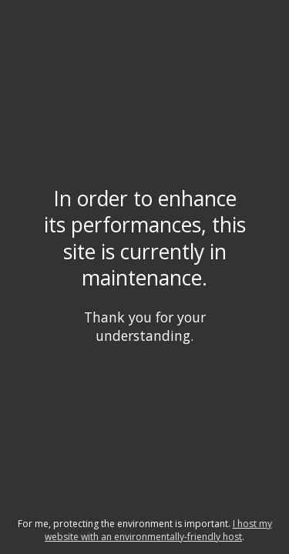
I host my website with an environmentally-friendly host (158, 530)
